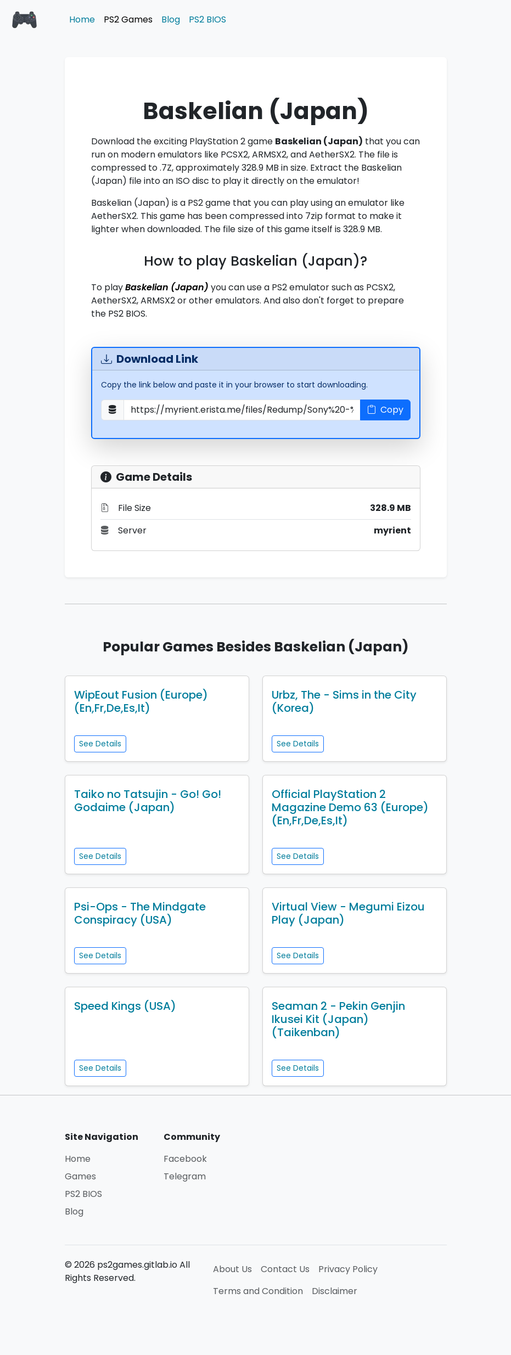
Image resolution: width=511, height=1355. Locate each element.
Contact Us (285, 1269)
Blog (170, 19)
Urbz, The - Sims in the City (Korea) (344, 701)
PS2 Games (128, 19)
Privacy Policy (348, 1269)
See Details (100, 743)
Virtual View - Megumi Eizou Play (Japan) (348, 913)
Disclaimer (334, 1291)
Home (82, 19)
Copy (385, 409)
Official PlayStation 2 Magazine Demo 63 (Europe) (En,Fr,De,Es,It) (350, 807)
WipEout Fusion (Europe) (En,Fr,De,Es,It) (141, 701)
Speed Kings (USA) (125, 1006)
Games (80, 1176)
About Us (232, 1269)
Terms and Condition (258, 1291)
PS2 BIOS (207, 19)
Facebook (185, 1158)
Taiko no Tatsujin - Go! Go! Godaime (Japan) (147, 800)
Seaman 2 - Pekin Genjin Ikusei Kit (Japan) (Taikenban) (338, 1019)
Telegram (185, 1176)
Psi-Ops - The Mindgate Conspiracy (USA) (140, 913)
